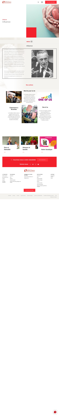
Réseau (38, 181)
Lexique (14, 195)
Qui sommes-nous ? (5, 177)
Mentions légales (30, 195)
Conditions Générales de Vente (49, 195)
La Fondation (4, 174)
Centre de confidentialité (38, 195)
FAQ (56, 195)
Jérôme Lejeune (4, 175)
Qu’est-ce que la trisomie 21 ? (28, 176)
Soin (10, 177)
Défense (11, 178)
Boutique (52, 174)
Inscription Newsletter (4, 182)
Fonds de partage (39, 178)
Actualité (9, 195)
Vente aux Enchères (40, 184)
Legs (37, 177)
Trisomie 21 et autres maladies (28, 175)
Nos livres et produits (52, 176)
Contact (3, 178)
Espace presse (23, 195)
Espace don (38, 175)
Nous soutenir (40, 174)
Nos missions (12, 174)
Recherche (11, 175)
